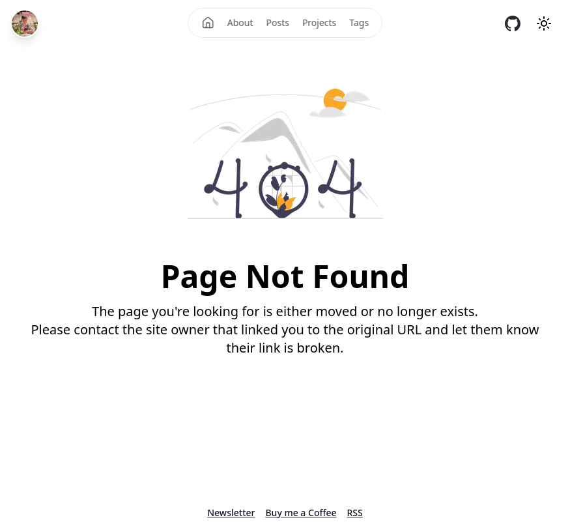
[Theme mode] (544, 23)
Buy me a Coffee (300, 512)
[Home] (207, 22)
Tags (359, 22)
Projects (319, 22)
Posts (277, 22)
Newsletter (231, 512)
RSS (355, 512)
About (240, 22)
